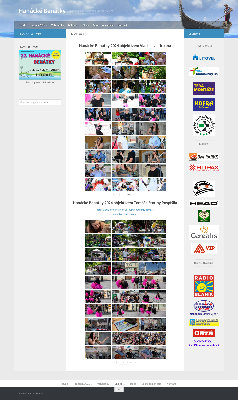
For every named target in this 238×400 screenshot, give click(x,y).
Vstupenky (57, 25)
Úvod (22, 25)
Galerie (72, 25)
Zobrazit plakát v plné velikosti (40, 82)
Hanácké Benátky (42, 11)
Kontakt (122, 25)
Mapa (86, 25)
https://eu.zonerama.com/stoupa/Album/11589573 (125, 209)
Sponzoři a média (103, 25)
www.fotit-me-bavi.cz (125, 214)
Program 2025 (37, 25)
